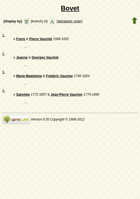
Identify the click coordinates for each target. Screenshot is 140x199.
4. (3, 92)
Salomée (23, 97)
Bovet (70, 8)
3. (3, 73)
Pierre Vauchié (40, 39)
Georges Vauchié (45, 59)
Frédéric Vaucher (59, 78)
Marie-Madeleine (29, 78)
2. (3, 54)
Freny (20, 39)
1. (3, 35)
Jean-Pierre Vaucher (66, 97)
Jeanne (22, 59)
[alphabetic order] (69, 21)
